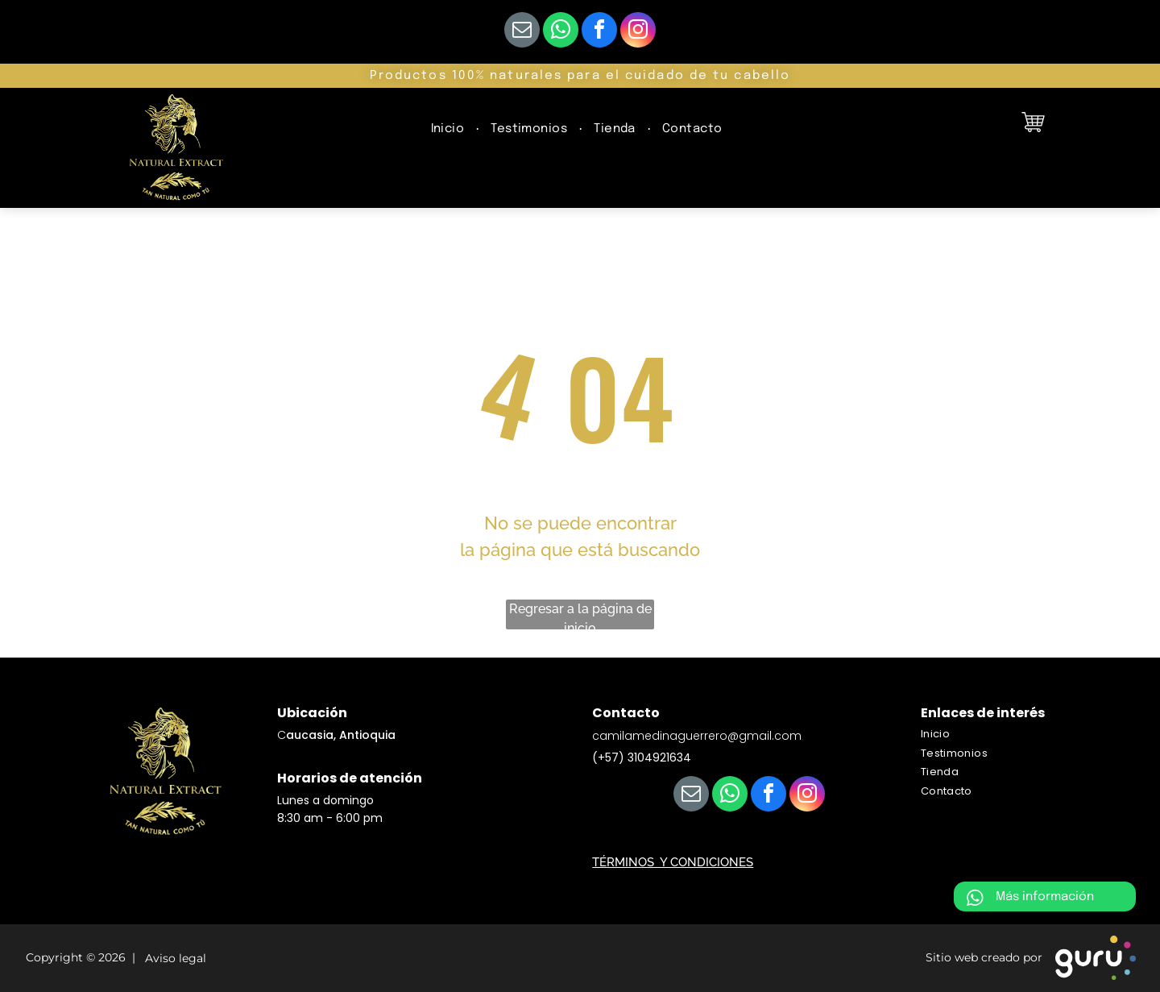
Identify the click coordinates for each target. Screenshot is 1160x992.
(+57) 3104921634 (641, 757)
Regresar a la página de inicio (580, 615)
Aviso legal (172, 959)
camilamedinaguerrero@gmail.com (697, 736)
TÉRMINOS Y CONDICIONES (672, 862)
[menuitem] (449, 129)
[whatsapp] (560, 32)
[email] (522, 32)
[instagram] (638, 32)
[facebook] (599, 32)
